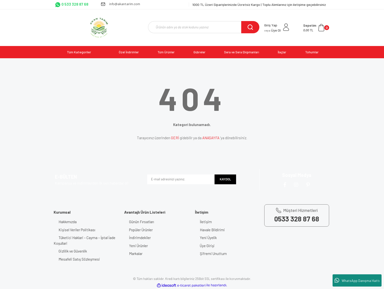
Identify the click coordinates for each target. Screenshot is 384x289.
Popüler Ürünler (141, 230)
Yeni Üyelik (208, 237)
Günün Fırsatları (141, 222)
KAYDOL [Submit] (225, 179)
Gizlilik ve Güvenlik (73, 251)
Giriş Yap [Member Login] (270, 25)
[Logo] (99, 27)
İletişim (206, 222)
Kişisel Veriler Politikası (77, 230)
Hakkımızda (68, 222)
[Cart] (316, 28)
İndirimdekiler (140, 237)
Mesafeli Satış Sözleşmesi (79, 259)
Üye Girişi (207, 245)
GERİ (175, 138)
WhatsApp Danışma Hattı (357, 280)
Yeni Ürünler (138, 245)
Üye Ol (272, 30)
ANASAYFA (210, 138)
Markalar (136, 253)
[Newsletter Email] (181, 179)
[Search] (203, 27)
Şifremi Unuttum (213, 253)
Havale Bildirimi (212, 230)
